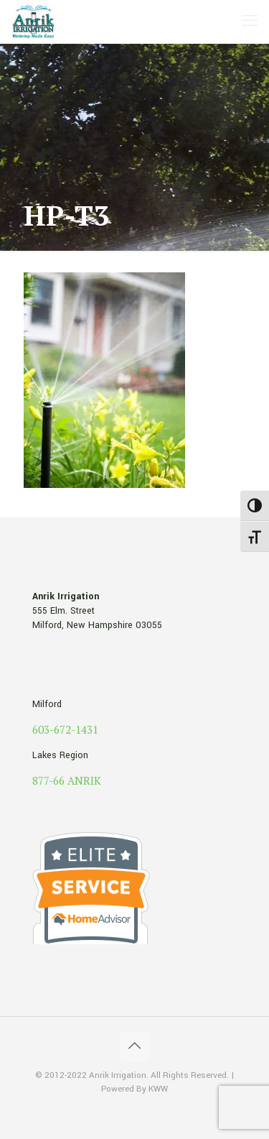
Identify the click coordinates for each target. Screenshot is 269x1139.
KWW (158, 1089)
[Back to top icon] (135, 1046)
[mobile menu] (249, 21)
